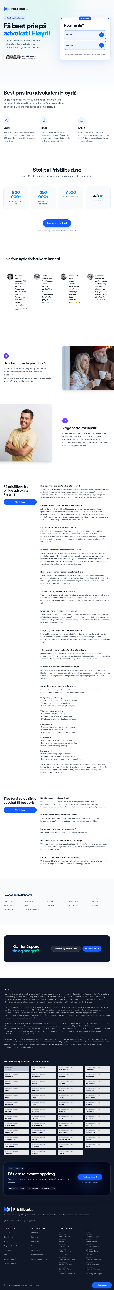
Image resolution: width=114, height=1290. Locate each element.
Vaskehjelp (35, 1246)
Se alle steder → (10, 1263)
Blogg (6, 1241)
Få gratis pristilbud (57, 223)
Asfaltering (94, 901)
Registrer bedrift (90, 1177)
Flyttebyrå (35, 1250)
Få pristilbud (20, 502)
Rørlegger (28, 905)
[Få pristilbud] (102, 1285)
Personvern (8, 1250)
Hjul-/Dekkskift (30, 901)
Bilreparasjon (73, 905)
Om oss (7, 1232)
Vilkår (6, 1255)
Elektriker (50, 905)
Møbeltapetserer (10, 905)
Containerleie (8, 909)
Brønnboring (95, 905)
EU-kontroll (8, 901)
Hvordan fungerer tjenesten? (66, 949)
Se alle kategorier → (32, 909)
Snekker (50, 901)
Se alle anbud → (10, 1259)
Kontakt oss (8, 1237)
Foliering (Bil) (73, 901)
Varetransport (37, 1255)
